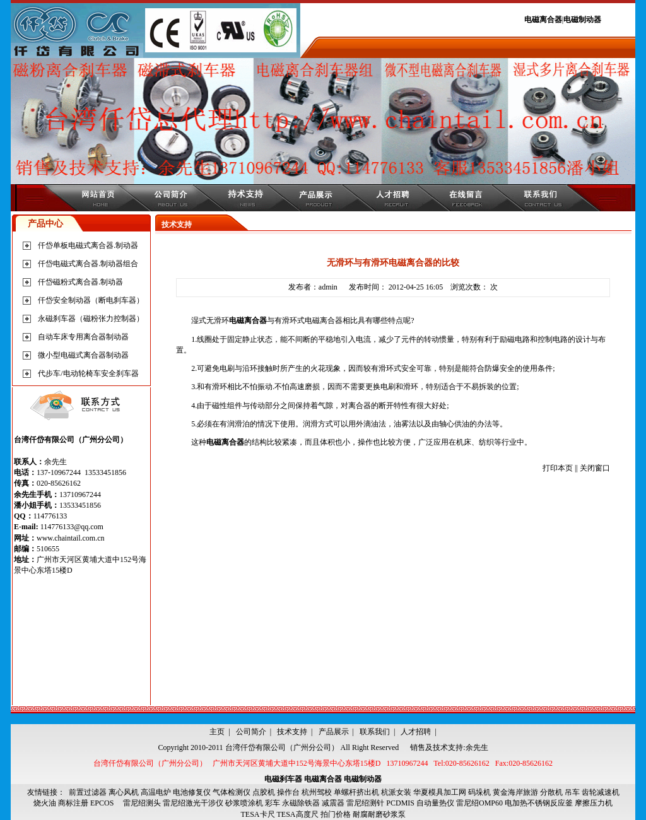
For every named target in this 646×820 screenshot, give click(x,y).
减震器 (333, 803)
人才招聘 (416, 731)
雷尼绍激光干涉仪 (193, 803)
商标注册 (73, 803)
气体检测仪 (231, 792)
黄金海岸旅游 (515, 792)
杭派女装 (396, 792)
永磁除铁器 (301, 803)
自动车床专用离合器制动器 (83, 336)
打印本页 (558, 468)
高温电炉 (156, 792)
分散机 (551, 792)
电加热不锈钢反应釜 (539, 803)
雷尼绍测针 (365, 803)
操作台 (288, 792)
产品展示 (334, 731)
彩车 (272, 803)
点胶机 (263, 792)
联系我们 (375, 731)
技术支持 (292, 731)
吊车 (572, 792)
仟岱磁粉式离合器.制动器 (80, 282)
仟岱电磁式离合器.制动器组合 (88, 263)
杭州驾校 (317, 792)
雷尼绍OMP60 (479, 803)
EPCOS (105, 803)
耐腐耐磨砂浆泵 (379, 814)
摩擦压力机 (594, 803)
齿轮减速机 (601, 792)
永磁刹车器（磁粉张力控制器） (91, 318)
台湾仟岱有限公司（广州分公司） (282, 747)
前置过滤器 (88, 792)
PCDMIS (400, 803)
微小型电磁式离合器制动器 (83, 355)
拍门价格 (335, 814)
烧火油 (44, 803)
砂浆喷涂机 (244, 803)
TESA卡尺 (258, 814)
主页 (217, 731)
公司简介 (251, 731)
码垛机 (479, 792)
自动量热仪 (435, 803)
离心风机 (124, 792)
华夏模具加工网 (439, 792)
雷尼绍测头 (142, 803)
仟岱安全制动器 (64, 300)
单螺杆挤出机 (356, 792)
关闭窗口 (595, 468)
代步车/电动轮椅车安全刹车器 (88, 373)
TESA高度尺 (298, 814)
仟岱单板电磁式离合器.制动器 (88, 245)
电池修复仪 (192, 792)
